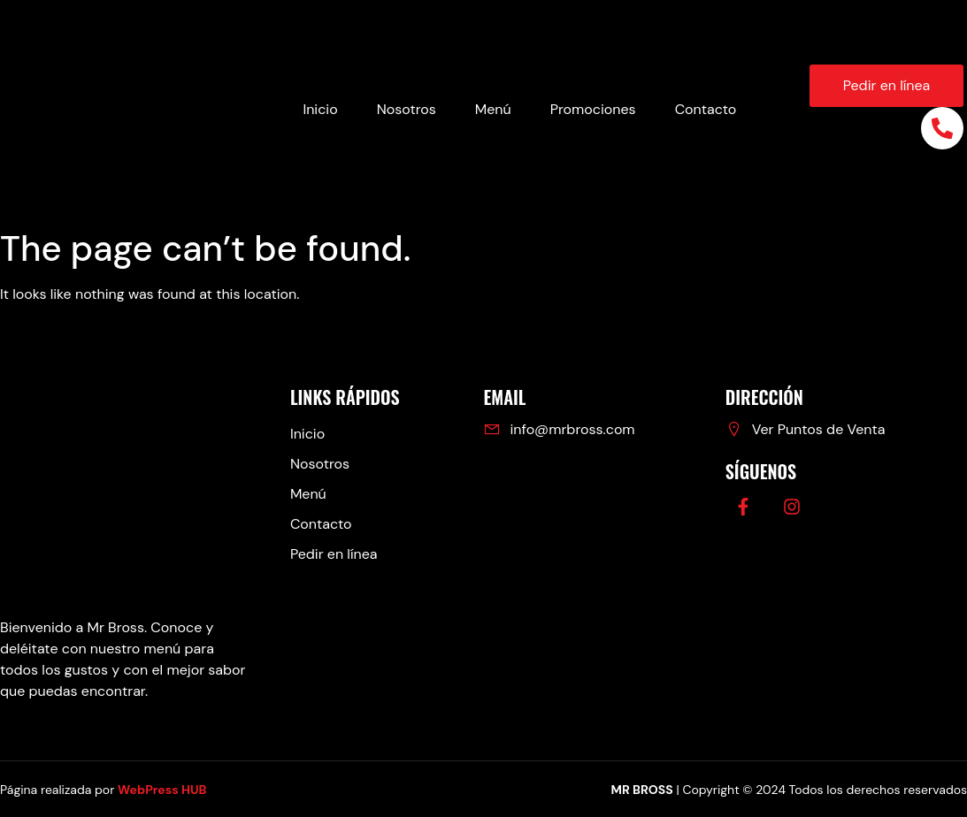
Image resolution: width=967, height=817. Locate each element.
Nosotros (406, 109)
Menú (493, 109)
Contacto (706, 109)
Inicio (320, 109)
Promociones (593, 109)
